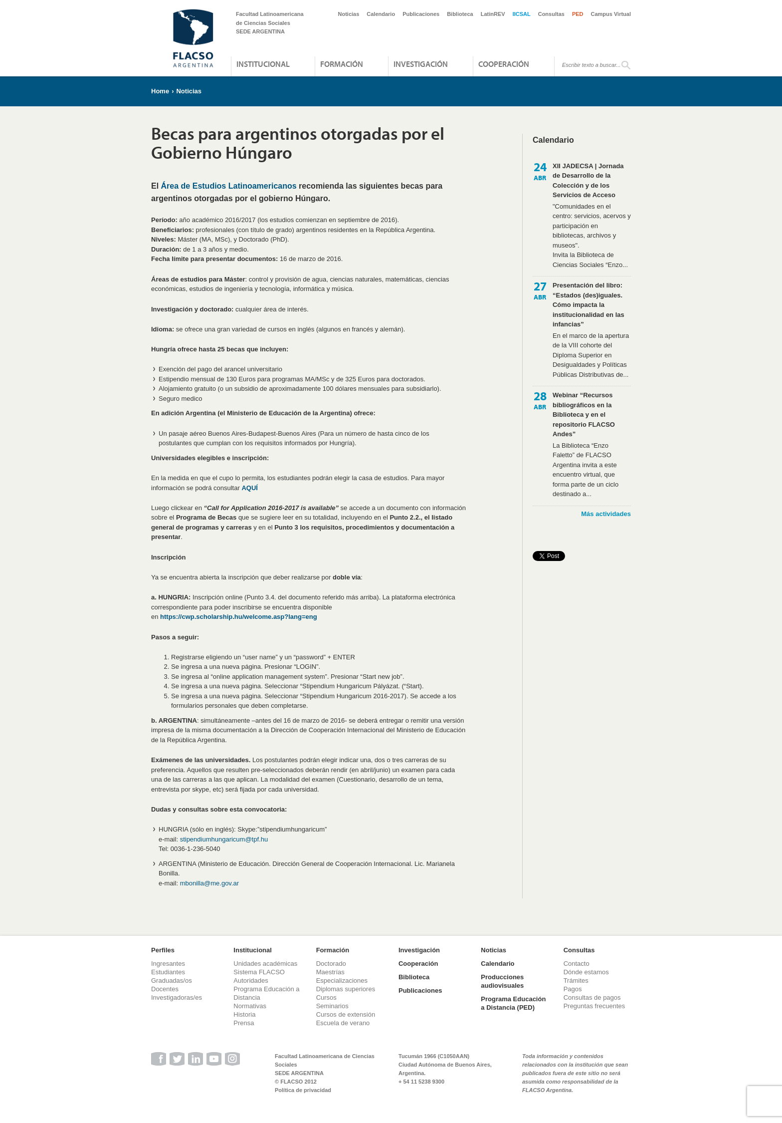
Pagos (573, 989)
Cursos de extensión (346, 1014)
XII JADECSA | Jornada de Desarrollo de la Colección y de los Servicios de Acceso (588, 180)
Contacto (576, 963)
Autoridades (250, 980)
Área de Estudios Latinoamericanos (229, 186)
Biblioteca (460, 14)
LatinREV (493, 14)
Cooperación (503, 64)
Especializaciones (342, 980)
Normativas (249, 1006)
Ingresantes (168, 963)
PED (578, 14)
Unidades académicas (265, 963)
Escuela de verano (343, 1023)
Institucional (263, 64)
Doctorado (331, 963)
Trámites (576, 980)
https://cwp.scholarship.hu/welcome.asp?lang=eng (238, 616)
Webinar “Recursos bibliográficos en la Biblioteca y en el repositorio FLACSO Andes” (584, 414)
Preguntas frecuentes (594, 1006)
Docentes (165, 989)
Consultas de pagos (592, 997)
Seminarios (332, 1006)
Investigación (420, 64)
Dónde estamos (586, 972)
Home (160, 91)
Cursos (326, 997)
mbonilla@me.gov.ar (209, 883)
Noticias (349, 14)
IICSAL (522, 14)
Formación (341, 64)
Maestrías (330, 972)
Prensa (243, 1023)
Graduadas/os (171, 980)
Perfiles (163, 950)
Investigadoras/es (176, 997)
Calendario (381, 14)
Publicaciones (420, 14)
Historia (244, 1014)
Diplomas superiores (346, 989)
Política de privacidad (303, 1090)
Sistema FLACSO (259, 972)
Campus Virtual (611, 14)
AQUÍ (249, 488)
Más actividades (606, 514)
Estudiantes (168, 972)
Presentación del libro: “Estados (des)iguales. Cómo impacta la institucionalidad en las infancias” (588, 304)
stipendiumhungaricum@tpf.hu (224, 839)
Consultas (551, 14)
